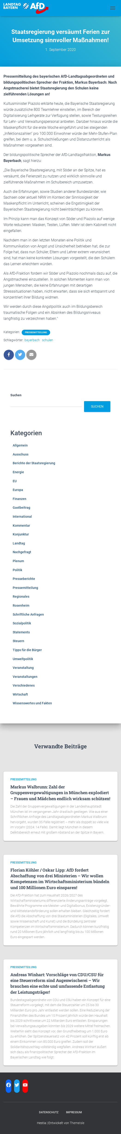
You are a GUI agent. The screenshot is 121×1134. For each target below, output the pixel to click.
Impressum (74, 1112)
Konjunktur (21, 534)
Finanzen (19, 499)
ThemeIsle (77, 1123)
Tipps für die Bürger (27, 650)
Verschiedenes (24, 685)
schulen (47, 340)
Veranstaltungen (25, 677)
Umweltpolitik (23, 659)
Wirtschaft (20, 694)
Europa (18, 490)
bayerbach (32, 340)
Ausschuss (20, 454)
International (22, 516)
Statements (21, 632)
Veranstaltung (23, 668)
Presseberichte (24, 579)
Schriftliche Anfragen (28, 614)
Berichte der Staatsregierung (34, 463)
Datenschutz (48, 1112)
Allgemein (20, 445)
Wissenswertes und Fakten (32, 703)
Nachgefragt (22, 552)
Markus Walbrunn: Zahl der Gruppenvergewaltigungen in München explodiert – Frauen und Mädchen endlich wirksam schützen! (60, 792)
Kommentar (21, 525)
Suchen (15, 395)
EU (15, 481)
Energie (18, 472)
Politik (17, 570)
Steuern (18, 641)
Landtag (19, 543)
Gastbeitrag (21, 507)
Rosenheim (21, 605)
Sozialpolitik (22, 623)
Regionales (21, 596)
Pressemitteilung (36, 332)
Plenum (18, 561)
